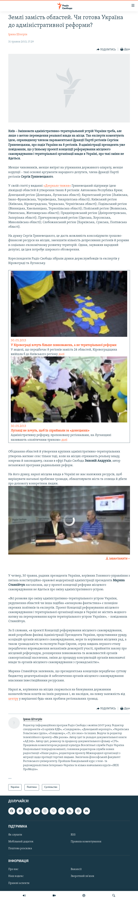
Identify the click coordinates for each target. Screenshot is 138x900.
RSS (73, 834)
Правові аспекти (19, 883)
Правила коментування (86, 841)
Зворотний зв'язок (82, 876)
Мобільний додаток (20, 841)
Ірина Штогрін (17, 34)
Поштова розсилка (20, 848)
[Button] (106, 49)
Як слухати (15, 834)
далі (61, 354)
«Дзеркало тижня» (57, 186)
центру (13, 699)
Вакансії (76, 869)
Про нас (13, 869)
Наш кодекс (16, 876)
